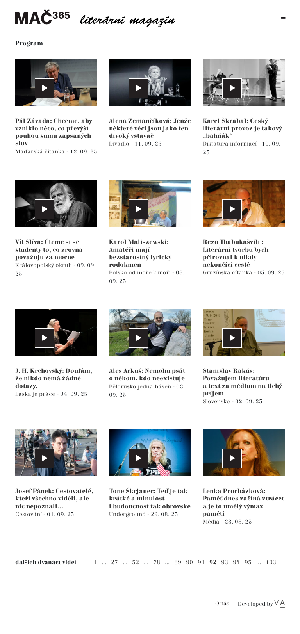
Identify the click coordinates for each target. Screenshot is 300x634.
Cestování (29, 514)
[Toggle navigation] (283, 17)
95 (248, 562)
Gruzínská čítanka (228, 273)
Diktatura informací (230, 144)
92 (212, 562)
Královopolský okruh (44, 265)
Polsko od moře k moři (140, 273)
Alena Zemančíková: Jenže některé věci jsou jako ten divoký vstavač (150, 128)
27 (114, 562)
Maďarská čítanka (40, 152)
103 (271, 562)
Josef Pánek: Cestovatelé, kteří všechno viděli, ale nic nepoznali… (54, 498)
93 (224, 562)
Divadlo (120, 144)
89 (177, 562)
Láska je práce (36, 394)
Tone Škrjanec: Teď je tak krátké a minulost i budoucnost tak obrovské (150, 498)
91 (201, 562)
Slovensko (217, 401)
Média (212, 522)
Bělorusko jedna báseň (141, 387)
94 (236, 562)
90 (189, 562)
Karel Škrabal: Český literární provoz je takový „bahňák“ (242, 128)
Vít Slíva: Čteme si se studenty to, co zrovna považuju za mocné (49, 249)
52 (135, 562)
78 (156, 562)
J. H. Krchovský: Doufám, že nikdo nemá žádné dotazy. (53, 378)
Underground (128, 514)
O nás (222, 603)
